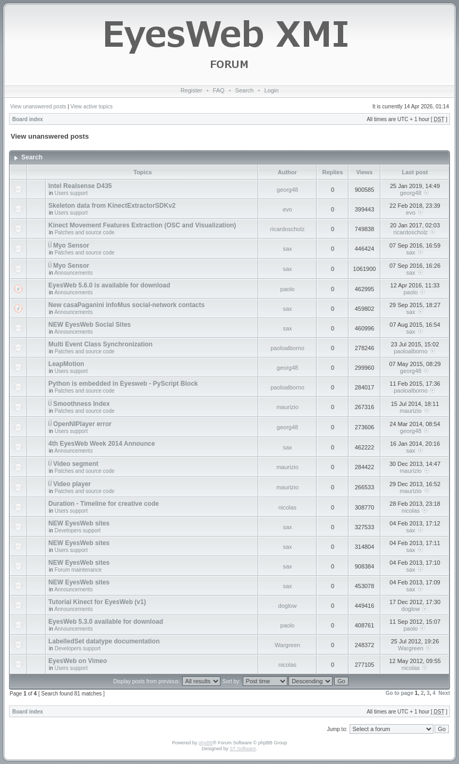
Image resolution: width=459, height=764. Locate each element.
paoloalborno (287, 348)
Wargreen (287, 645)
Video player (72, 484)
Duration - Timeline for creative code (103, 503)
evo (287, 209)
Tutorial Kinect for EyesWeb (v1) (97, 602)
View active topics (92, 106)
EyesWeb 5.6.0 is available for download (109, 285)
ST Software (243, 748)
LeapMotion (66, 364)
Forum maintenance (78, 570)
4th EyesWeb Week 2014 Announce (101, 443)
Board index (27, 119)
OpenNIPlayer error (82, 424)
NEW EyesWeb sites (78, 523)
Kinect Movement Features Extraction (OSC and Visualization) (142, 225)
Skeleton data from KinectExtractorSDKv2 (111, 205)
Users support (71, 193)
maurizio (287, 407)
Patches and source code (85, 232)
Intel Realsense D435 (80, 186)
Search (244, 90)
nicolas (287, 507)
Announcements (73, 273)
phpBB (206, 742)
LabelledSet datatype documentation (103, 641)
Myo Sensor (71, 245)
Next (444, 693)
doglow (287, 605)
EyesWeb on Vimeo (77, 661)
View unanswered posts (38, 106)
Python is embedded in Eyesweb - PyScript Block (123, 383)
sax (287, 248)
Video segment (75, 464)
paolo (287, 289)
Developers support (78, 530)
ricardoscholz (287, 229)
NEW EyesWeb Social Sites (89, 324)
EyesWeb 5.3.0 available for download (105, 621)
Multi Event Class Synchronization (100, 344)
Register (191, 90)
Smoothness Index (81, 404)
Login (271, 90)
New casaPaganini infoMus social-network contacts (126, 305)
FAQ (219, 90)
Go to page (399, 693)
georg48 (287, 189)
